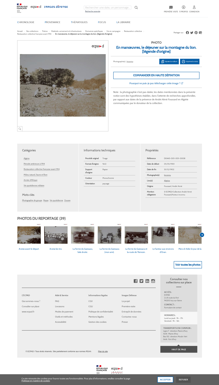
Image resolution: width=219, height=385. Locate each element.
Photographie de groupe (32, 200)
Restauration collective (133, 31)
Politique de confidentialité (100, 311)
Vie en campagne (113, 31)
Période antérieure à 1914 (34, 164)
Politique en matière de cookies (36, 382)
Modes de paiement (64, 311)
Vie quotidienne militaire (34, 185)
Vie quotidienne (56, 200)
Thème (45, 31)
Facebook (135, 281)
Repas (45, 200)
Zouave (67, 200)
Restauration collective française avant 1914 (34, 34)
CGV (90, 301)
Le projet (126, 301)
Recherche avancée (92, 11)
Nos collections (32, 31)
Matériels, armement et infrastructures (66, 31)
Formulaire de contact (172, 307)
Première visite (128, 306)
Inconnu (130, 61)
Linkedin (147, 281)
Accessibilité (60, 322)
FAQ (57, 301)
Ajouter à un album (169, 61)
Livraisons (59, 306)
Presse (125, 322)
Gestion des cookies (97, 322)
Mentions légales (96, 316)
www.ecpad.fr (28, 311)
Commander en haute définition (156, 75)
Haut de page (179, 349)
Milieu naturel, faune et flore (35, 175)
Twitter (141, 281)
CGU (90, 306)
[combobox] (107, 7)
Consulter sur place (30, 306)
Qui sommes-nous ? (31, 301)
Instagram (153, 281)
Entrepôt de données (131, 311)
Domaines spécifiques (94, 31)
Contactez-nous (129, 316)
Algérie (27, 158)
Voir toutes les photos (187, 264)
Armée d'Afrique (30, 180)
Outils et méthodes (64, 316)
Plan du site (103, 351)
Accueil (20, 31)
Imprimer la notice (190, 61)
